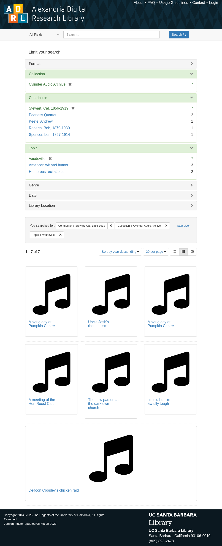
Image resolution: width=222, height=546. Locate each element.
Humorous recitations (46, 172)
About (138, 3)
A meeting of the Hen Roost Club (42, 402)
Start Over (183, 225)
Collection (37, 74)
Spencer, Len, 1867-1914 (49, 135)
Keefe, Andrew (41, 121)
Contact (198, 3)
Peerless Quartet (42, 115)
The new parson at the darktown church (103, 404)
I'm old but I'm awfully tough (159, 402)
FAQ (151, 3)
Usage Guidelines (173, 3)
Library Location (42, 205)
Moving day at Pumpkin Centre (42, 324)
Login (213, 3)
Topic (33, 148)
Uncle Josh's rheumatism (98, 324)
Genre (34, 185)
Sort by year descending (120, 251)
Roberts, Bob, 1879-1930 (49, 128)
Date (33, 195)
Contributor (38, 98)
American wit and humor (48, 165)
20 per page (156, 251)
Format (35, 64)
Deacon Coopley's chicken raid (54, 490)
